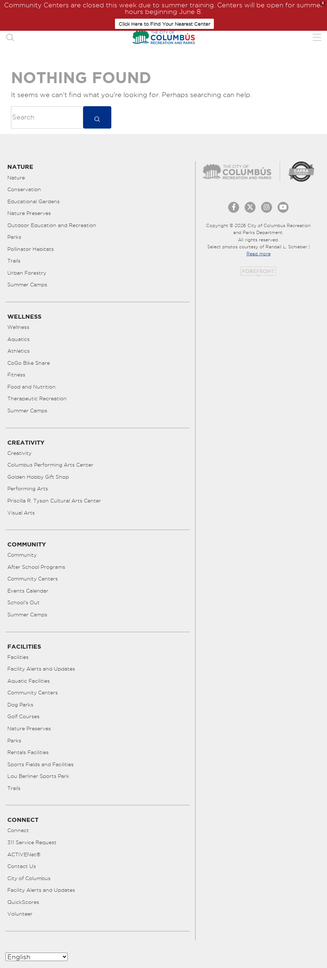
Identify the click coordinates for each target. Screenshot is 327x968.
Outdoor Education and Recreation (51, 225)
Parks (14, 237)
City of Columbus (29, 878)
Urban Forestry (26, 273)
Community (22, 555)
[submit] (97, 117)
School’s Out (23, 602)
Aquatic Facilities (28, 681)
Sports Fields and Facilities (40, 764)
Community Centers (32, 579)
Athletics (18, 351)
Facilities (18, 657)
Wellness (18, 327)
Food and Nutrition (31, 387)
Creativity (19, 453)
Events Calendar (27, 591)
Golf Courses (23, 716)
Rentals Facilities (28, 752)
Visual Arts (21, 513)
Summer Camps (27, 285)
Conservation (24, 189)
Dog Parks (20, 705)
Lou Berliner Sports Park (38, 776)
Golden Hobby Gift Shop (38, 477)
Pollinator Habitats (30, 249)
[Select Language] (36, 957)
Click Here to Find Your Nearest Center (164, 23)
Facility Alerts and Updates (41, 669)
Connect (18, 830)
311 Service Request (31, 842)
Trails (14, 261)
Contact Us (21, 866)
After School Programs (36, 567)
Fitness (16, 375)
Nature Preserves (29, 213)
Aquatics (18, 339)
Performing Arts (27, 489)
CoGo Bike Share (28, 363)
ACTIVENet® (24, 854)
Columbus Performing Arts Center (50, 465)
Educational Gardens (33, 201)
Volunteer (20, 914)
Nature (16, 178)
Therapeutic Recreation (37, 398)
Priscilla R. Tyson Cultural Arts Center (54, 501)
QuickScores (23, 902)
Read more (258, 253)
